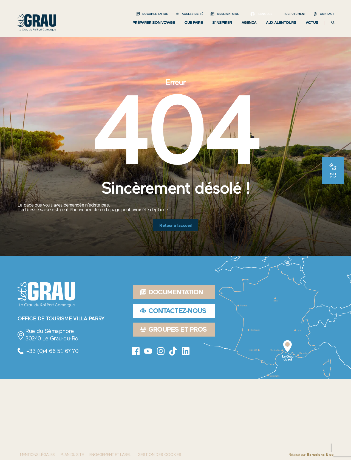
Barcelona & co (320, 454)
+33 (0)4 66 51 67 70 (52, 351)
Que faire (193, 22)
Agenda (249, 22)
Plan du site (72, 454)
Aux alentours (281, 22)
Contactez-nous (173, 311)
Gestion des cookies (159, 455)
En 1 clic (333, 176)
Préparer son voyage (153, 22)
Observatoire (228, 14)
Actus (312, 22)
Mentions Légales (37, 454)
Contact (327, 14)
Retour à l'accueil (175, 225)
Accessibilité (192, 14)
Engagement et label (110, 454)
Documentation (155, 14)
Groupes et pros (173, 329)
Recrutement (295, 14)
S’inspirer (222, 22)
